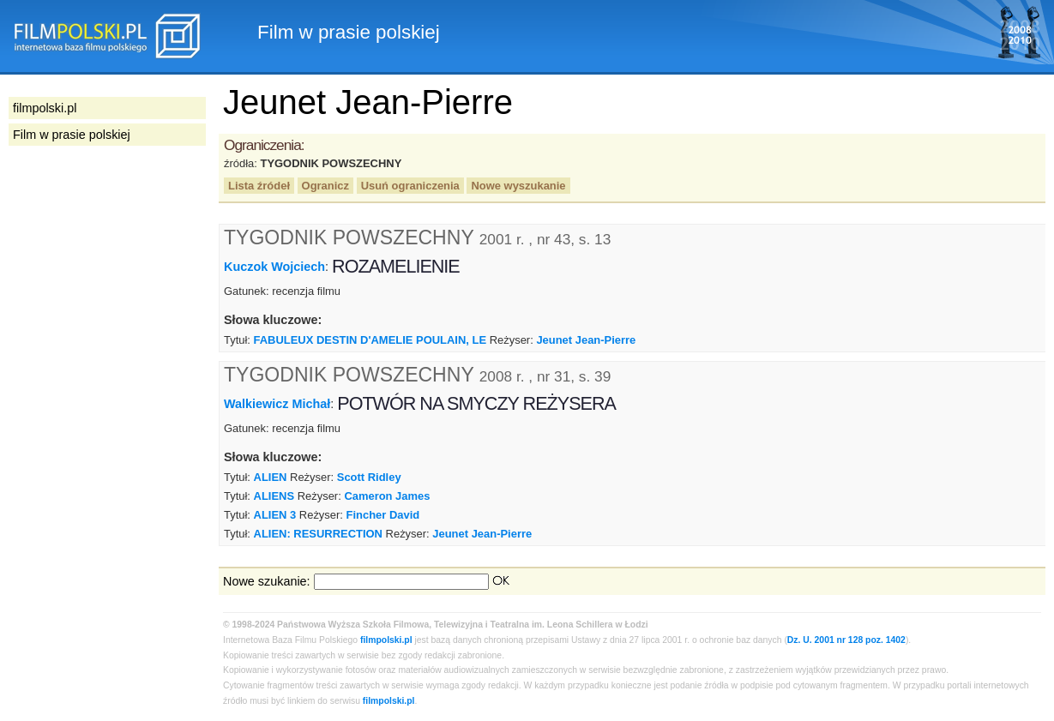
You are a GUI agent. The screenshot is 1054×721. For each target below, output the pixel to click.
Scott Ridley (369, 477)
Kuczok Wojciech (274, 266)
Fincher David (383, 514)
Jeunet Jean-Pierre (585, 339)
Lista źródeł (259, 185)
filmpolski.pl (386, 640)
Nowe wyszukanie (518, 185)
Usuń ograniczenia (410, 185)
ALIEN (270, 477)
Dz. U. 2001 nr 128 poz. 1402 (846, 640)
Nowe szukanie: (266, 581)
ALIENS (274, 496)
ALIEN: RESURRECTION (318, 533)
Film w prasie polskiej (71, 134)
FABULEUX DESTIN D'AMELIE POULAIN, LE (370, 339)
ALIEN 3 (275, 514)
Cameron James (387, 496)
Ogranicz (325, 185)
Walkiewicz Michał (277, 404)
